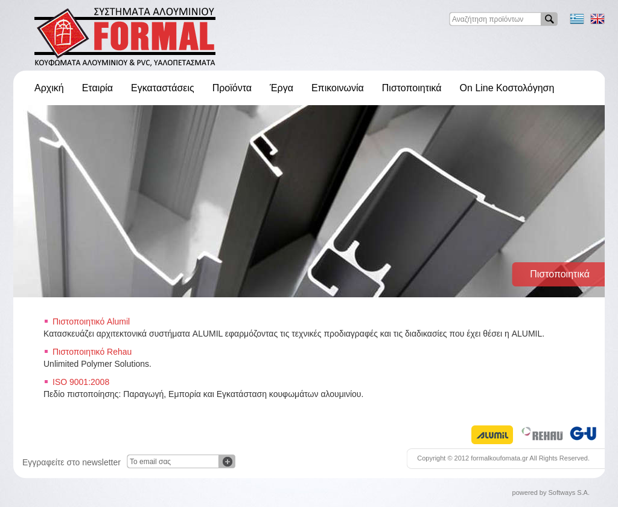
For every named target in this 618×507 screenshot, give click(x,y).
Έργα (281, 88)
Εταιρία (97, 88)
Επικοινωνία (337, 88)
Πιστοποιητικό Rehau (92, 352)
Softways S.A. (569, 492)
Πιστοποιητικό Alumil (91, 321)
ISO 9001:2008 (81, 382)
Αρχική (49, 88)
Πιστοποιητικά (412, 88)
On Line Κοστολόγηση (507, 88)
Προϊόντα (232, 88)
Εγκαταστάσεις (162, 88)
